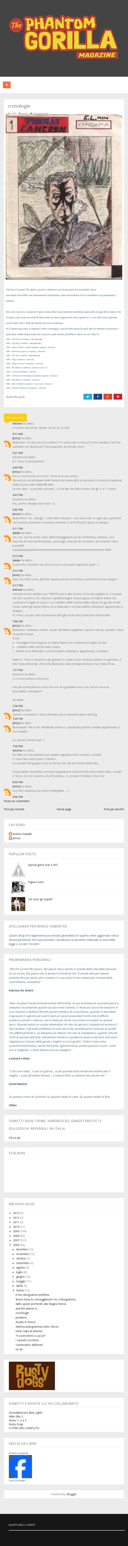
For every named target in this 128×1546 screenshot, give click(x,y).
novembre (23, 1254)
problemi (21, 1317)
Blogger (72, 1494)
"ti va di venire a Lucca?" (31, 1336)
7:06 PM (18, 621)
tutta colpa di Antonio (29, 1331)
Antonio (17, 423)
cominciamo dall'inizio (29, 1345)
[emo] (16, 438)
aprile (20, 1285)
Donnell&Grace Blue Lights (26, 1412)
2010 (16, 1227)
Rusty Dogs (16, 1424)
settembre (23, 1263)
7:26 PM (18, 706)
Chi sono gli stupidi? (40, 899)
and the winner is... (27, 1308)
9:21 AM (18, 453)
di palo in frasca (25, 1322)
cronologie (22, 1313)
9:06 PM (18, 797)
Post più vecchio (114, 809)
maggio (21, 1281)
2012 (16, 1217)
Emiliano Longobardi (18, 1453)
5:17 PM (18, 585)
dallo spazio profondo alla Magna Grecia (41, 1304)
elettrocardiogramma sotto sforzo (37, 1326)
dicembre (22, 1249)
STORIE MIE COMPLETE (24, 1428)
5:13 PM (18, 556)
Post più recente (14, 809)
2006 (16, 1245)
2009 (16, 1231)
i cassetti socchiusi (27, 1340)
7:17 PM (18, 670)
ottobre (21, 1258)
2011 (16, 1222)
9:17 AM (18, 434)
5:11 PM (18, 528)
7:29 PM (18, 719)
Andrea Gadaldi (22, 834)
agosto (21, 1267)
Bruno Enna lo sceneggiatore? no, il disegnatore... (46, 1299)
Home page (64, 809)
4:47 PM (18, 495)
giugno (20, 1276)
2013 (16, 1213)
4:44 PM (18, 467)
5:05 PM (18, 509)
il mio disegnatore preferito (33, 1295)
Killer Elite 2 (16, 1416)
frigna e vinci (36, 882)
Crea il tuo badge (17, 1480)
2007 (16, 1240)
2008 (16, 1236)
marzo (20, 1290)
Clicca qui (14, 1137)
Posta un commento (17, 801)
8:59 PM (18, 782)
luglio (20, 1272)
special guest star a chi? (43, 865)
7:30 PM (18, 746)
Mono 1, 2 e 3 (17, 1420)
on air (19, 1349)
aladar (16, 533)
